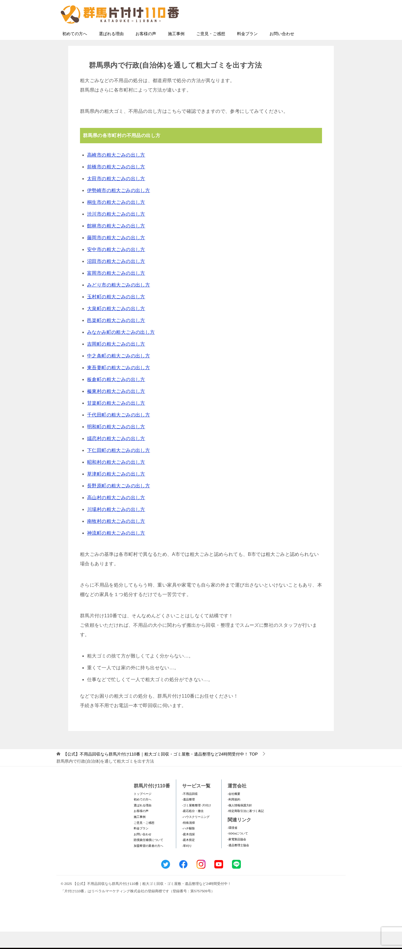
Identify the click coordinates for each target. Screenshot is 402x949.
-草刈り (187, 863)
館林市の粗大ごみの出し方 (116, 243)
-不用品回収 (190, 811)
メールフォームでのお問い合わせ (287, 34)
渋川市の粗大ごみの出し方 (116, 231)
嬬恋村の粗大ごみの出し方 (116, 455)
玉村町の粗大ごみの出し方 (116, 314)
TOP (160, 771)
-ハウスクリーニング (196, 834)
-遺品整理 (188, 816)
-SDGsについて (238, 850)
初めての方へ (74, 51)
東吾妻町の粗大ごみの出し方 (118, 385)
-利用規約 (234, 816)
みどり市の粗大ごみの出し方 (118, 302)
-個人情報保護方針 (240, 822)
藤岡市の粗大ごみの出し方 (116, 255)
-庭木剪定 (188, 857)
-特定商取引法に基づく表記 (246, 828)
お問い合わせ (281, 51)
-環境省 (232, 845)
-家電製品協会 (237, 856)
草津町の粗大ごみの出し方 (116, 491)
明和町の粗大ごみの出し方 (116, 444)
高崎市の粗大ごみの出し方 (116, 172)
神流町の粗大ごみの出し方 (116, 550)
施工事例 (176, 51)
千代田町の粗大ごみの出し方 (118, 432)
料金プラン (247, 51)
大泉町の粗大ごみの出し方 (116, 325)
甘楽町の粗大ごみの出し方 (116, 420)
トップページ (142, 811)
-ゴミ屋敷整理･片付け (196, 822)
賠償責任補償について (148, 857)
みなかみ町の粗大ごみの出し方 (121, 349)
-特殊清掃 (188, 840)
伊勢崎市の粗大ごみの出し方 (118, 207)
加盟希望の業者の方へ (148, 863)
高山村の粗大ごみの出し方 (116, 514)
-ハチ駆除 (188, 845)
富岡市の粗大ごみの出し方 (116, 290)
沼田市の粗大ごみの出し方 (116, 278)
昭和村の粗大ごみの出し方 (116, 479)
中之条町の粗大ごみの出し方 (118, 373)
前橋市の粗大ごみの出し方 (116, 184)
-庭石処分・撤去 (193, 828)
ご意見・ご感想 (210, 51)
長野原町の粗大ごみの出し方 (118, 503)
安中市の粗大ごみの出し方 (116, 266)
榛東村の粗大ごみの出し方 (116, 408)
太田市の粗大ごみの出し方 (116, 195)
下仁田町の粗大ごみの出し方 (118, 467)
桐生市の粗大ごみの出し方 (116, 219)
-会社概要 (234, 811)
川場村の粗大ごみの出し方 (116, 526)
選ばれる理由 (111, 51)
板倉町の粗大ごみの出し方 (116, 396)
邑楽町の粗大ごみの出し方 (116, 337)
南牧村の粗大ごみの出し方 (116, 538)
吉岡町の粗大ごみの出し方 (116, 361)
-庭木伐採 (188, 851)
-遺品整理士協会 (238, 862)
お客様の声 (145, 51)
